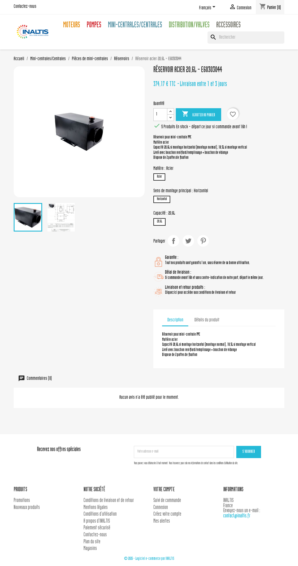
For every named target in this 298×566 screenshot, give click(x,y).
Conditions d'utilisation (100, 514)
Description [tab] (175, 320)
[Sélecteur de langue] (208, 7)
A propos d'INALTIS (97, 521)
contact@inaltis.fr (236, 516)
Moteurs (71, 26)
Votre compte (164, 490)
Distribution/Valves (189, 26)
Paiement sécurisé (97, 528)
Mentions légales (96, 507)
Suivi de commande (167, 500)
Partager (173, 241)
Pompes (94, 26)
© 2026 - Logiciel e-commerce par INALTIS (149, 559)
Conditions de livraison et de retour (109, 500)
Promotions (22, 500)
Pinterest (203, 241)
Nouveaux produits (27, 507)
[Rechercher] (245, 37)
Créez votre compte (167, 514)
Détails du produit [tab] (206, 320)
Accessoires (228, 26)
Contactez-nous (25, 6)
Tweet (188, 241)
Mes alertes (161, 521)
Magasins (90, 548)
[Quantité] (160, 114)
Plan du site (92, 542)
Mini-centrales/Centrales (135, 26)
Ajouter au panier (198, 114)
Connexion (160, 507)
